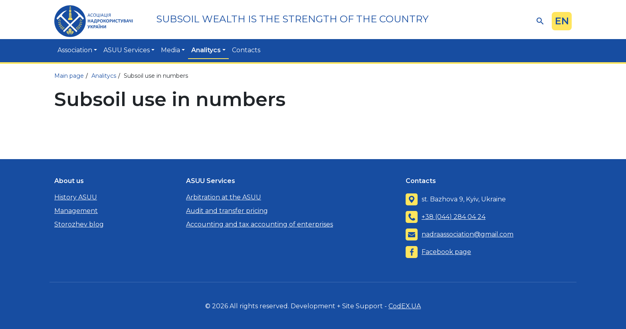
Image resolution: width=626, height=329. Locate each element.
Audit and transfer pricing (227, 211)
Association (74, 50)
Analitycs (206, 50)
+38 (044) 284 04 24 (453, 217)
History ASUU (75, 197)
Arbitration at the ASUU (223, 197)
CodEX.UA (404, 306)
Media (170, 50)
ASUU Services (126, 50)
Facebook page (446, 252)
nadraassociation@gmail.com (467, 234)
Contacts (246, 50)
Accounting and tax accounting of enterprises (259, 224)
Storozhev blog (79, 224)
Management (76, 211)
